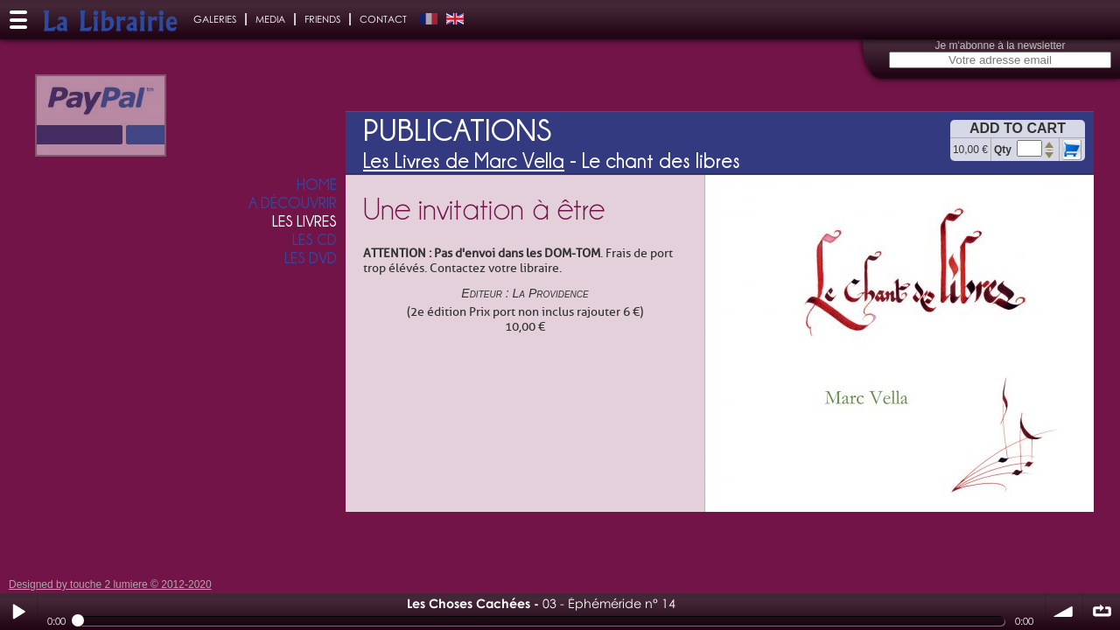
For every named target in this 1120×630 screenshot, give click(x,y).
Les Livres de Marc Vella (463, 160)
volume (1064, 611)
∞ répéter (1101, 611)
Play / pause (18, 611)
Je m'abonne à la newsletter (999, 45)
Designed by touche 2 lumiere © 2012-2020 (110, 584)
